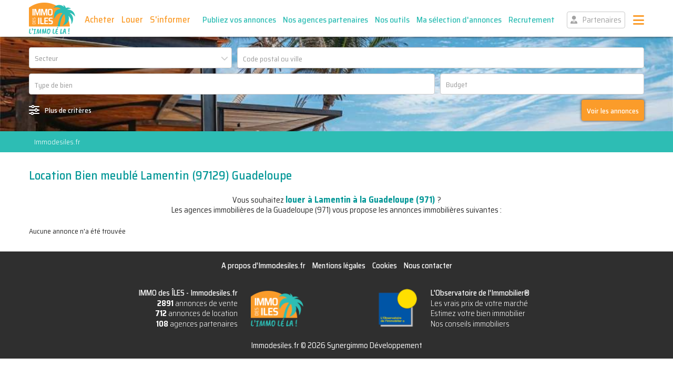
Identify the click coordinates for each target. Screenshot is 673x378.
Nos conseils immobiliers (470, 324)
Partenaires (602, 20)
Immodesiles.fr (57, 142)
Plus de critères (68, 110)
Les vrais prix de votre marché (479, 303)
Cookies (384, 265)
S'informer (170, 19)
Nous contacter (428, 265)
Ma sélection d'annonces (459, 19)
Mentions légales (338, 265)
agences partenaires (197, 324)
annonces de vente (197, 303)
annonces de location (196, 313)
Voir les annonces (613, 111)
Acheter (100, 19)
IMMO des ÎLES (52, 18)
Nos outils (392, 19)
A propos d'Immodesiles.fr (263, 265)
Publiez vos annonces (239, 19)
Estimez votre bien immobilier (478, 313)
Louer (132, 19)
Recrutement (531, 19)
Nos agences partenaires (325, 19)
